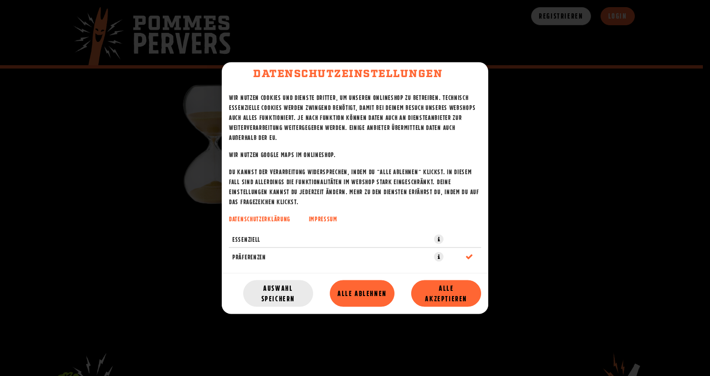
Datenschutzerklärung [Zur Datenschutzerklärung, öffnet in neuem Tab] (259, 219)
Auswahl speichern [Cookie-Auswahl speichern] (278, 293)
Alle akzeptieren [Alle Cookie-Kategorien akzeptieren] (446, 293)
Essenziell (246, 239)
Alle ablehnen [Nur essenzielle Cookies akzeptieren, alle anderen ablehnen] (362, 293)
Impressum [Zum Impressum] (323, 219)
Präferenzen (249, 257)
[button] (439, 239)
